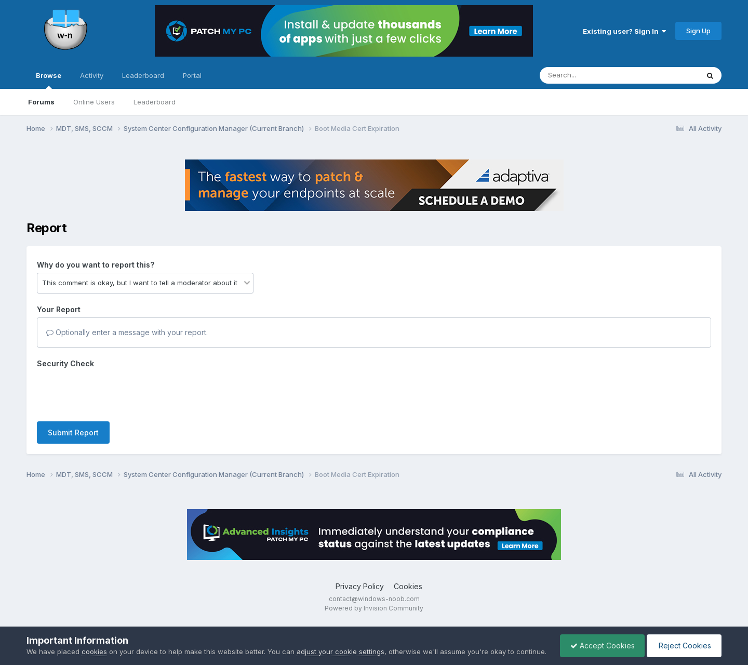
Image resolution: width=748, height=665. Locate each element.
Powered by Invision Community (374, 608)
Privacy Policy (360, 586)
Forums (41, 102)
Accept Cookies (600, 640)
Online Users (94, 102)
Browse (48, 80)
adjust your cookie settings (340, 641)
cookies (94, 641)
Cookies (408, 586)
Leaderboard (154, 102)
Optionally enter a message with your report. (127, 332)
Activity (91, 75)
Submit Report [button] (73, 432)
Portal (192, 75)
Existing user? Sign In (624, 31)
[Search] (591, 75)
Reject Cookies (683, 640)
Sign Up (698, 30)
